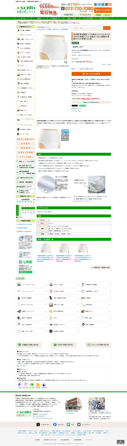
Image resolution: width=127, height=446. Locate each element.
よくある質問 (88, 18)
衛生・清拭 (91, 438)
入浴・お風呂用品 (66, 436)
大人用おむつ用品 (87, 436)
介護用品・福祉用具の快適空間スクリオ (28, 21)
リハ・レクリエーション (58, 439)
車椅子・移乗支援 (56, 436)
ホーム (23, 18)
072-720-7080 (43, 419)
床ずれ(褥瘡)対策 (43, 438)
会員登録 (98, 15)
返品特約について (76, 108)
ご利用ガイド (56, 18)
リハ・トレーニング (70, 439)
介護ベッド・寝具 (33, 438)
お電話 (107, 418)
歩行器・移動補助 (22, 436)
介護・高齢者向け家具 (98, 436)
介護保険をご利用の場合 (24, 231)
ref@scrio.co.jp (47, 423)
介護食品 (73, 438)
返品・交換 (72, 18)
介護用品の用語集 (22, 227)
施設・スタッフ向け (46, 439)
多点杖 (49, 29)
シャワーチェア (41, 29)
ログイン (107, 15)
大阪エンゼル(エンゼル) (84, 55)
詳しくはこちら (21, 365)
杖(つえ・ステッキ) (33, 436)
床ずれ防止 (64, 29)
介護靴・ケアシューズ (45, 436)
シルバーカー (56, 29)
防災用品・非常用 (82, 439)
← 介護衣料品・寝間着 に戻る (101, 267)
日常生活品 (98, 438)
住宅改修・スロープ (22, 438)
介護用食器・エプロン (64, 438)
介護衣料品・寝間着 (46, 21)
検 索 (107, 28)
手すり (107, 436)
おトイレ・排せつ (77, 436)
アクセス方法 (69, 418)
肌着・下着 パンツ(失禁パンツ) (62, 21)
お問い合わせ (104, 18)
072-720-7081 (40, 421)
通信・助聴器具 (52, 438)
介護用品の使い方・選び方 (24, 224)
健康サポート (106, 438)
